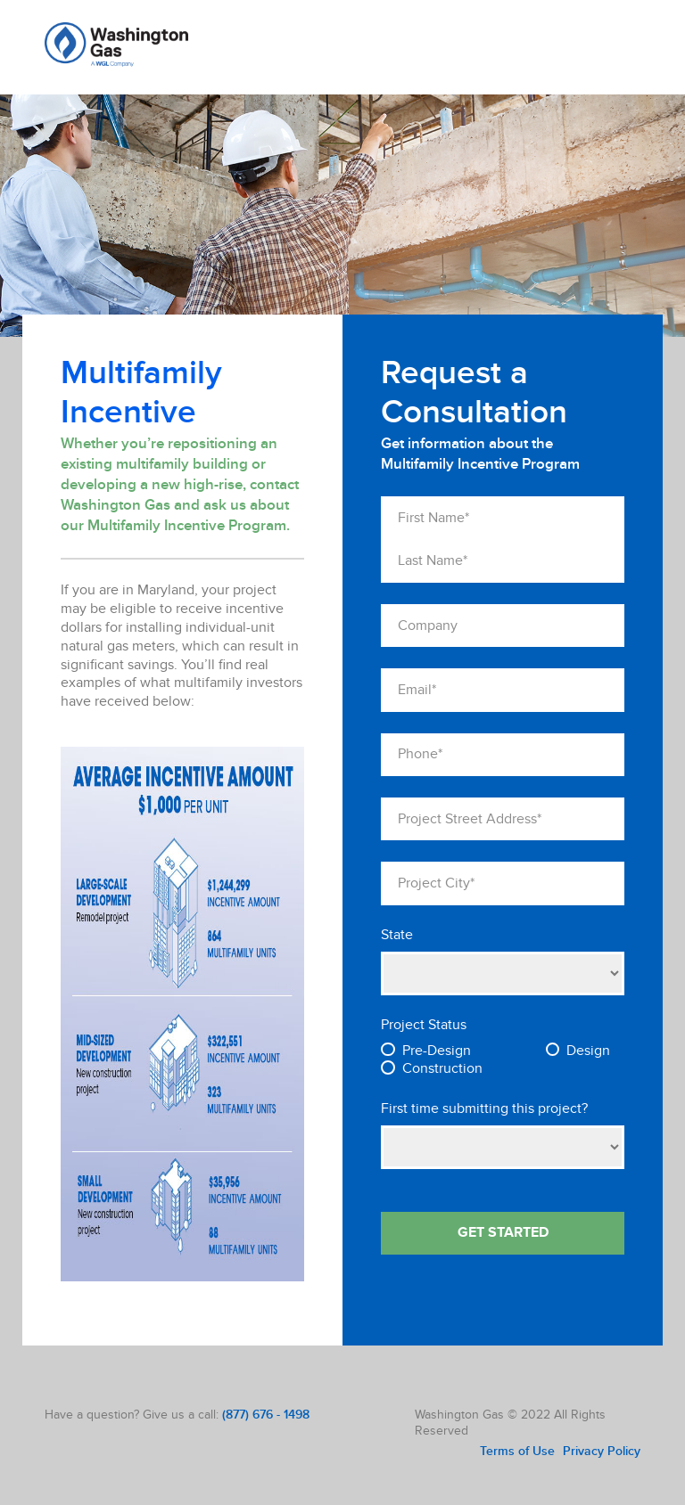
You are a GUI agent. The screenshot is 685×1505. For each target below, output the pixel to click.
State (397, 935)
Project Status (423, 1025)
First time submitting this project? (484, 1108)
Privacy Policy (601, 1451)
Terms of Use (517, 1451)
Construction (442, 1068)
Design (588, 1051)
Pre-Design (436, 1051)
